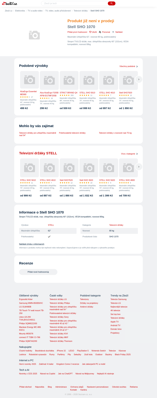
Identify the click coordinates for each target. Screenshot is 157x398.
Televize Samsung (118, 299)
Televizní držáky (81, 11)
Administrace (61, 387)
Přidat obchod (25, 387)
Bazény (108, 354)
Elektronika (20, 11)
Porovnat (104, 32)
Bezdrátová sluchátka (44, 351)
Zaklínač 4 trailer (46, 364)
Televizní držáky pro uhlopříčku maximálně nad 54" (37, 134)
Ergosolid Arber (26, 299)
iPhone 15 (61, 351)
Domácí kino (116, 329)
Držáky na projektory (89, 303)
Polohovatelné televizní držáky (72, 133)
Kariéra (83, 390)
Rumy (51, 354)
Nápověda (39, 387)
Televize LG (116, 303)
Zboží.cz (8, 11)
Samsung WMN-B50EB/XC (31, 303)
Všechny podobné (128, 66)
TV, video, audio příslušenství (58, 11)
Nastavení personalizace (97, 387)
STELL (51, 225)
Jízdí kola (88, 354)
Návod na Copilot (47, 374)
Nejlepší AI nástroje (105, 374)
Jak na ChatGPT (65, 374)
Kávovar (122, 351)
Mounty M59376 (26, 334)
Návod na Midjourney (85, 374)
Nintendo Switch (99, 351)
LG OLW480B (25, 307)
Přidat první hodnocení (77, 32)
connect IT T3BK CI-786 (29, 337)
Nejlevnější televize (119, 307)
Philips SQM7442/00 (28, 341)
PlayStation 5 (83, 351)
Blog (50, 387)
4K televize (115, 310)
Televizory (84, 299)
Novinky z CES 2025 (28, 374)
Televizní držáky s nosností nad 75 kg (115, 133)
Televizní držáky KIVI (59, 334)
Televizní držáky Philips (60, 303)
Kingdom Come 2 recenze (67, 364)
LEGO (71, 351)
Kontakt (73, 390)
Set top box (115, 314)
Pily (69, 354)
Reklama (134, 387)
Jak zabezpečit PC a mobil (93, 364)
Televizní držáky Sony (59, 317)
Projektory (115, 333)
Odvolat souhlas (119, 387)
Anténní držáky (86, 307)
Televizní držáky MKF (59, 337)
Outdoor (99, 354)
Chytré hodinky (25, 351)
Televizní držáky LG (58, 299)
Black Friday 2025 (123, 354)
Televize (112, 351)
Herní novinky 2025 (27, 364)
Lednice (22, 354)
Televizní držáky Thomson (61, 341)
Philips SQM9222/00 (28, 323)
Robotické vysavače (37, 354)
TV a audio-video (35, 11)
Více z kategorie (129, 154)
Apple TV (115, 322)
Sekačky (77, 354)
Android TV (115, 325)
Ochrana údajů (76, 387)
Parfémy (61, 354)
